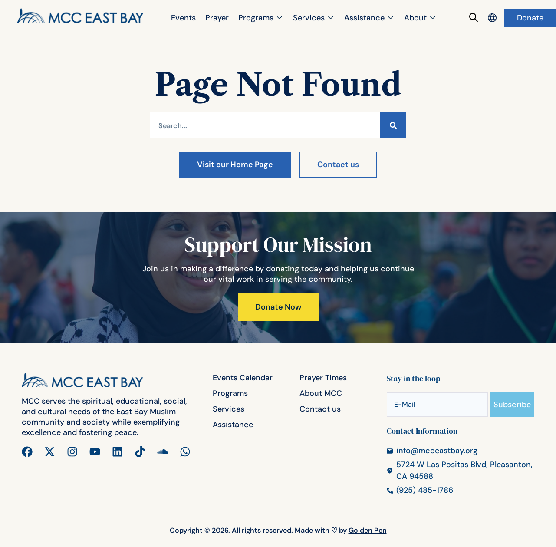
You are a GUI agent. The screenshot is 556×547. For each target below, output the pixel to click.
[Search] (393, 125)
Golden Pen (368, 530)
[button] (261, 18)
